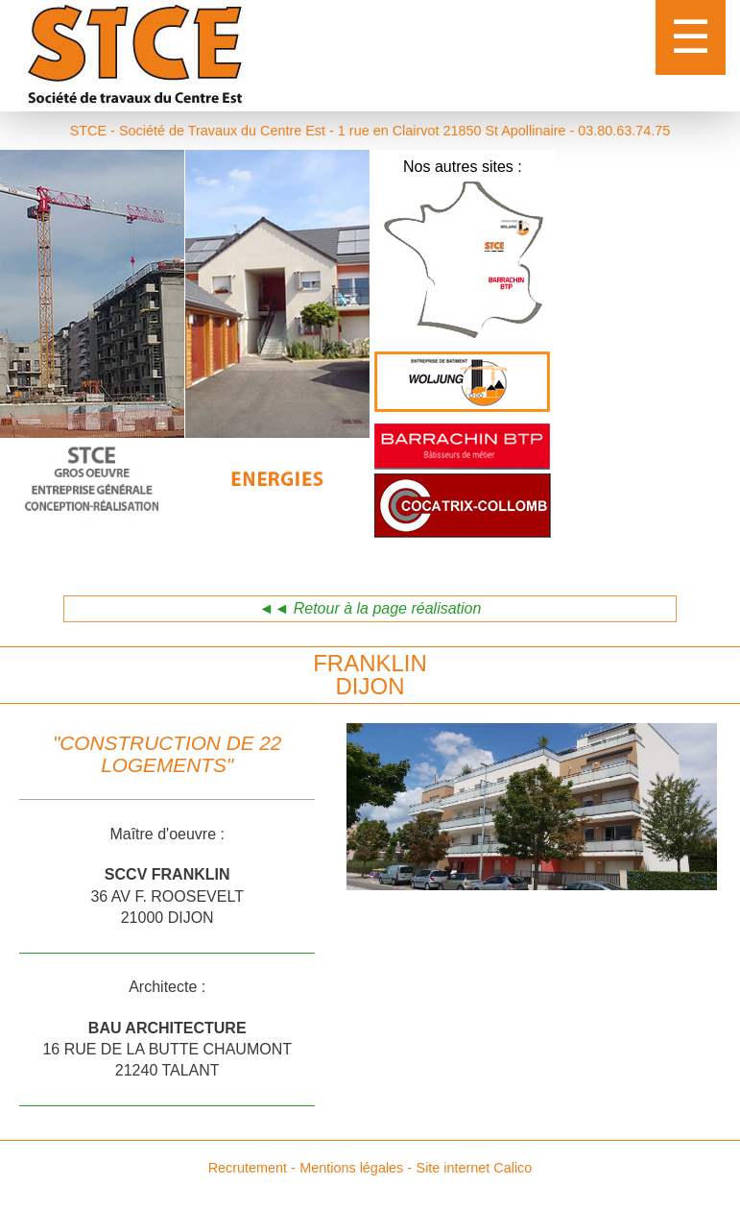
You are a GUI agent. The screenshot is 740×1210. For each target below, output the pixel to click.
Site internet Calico (475, 1167)
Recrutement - (252, 1167)
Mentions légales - (355, 1167)
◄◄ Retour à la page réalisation (370, 608)
